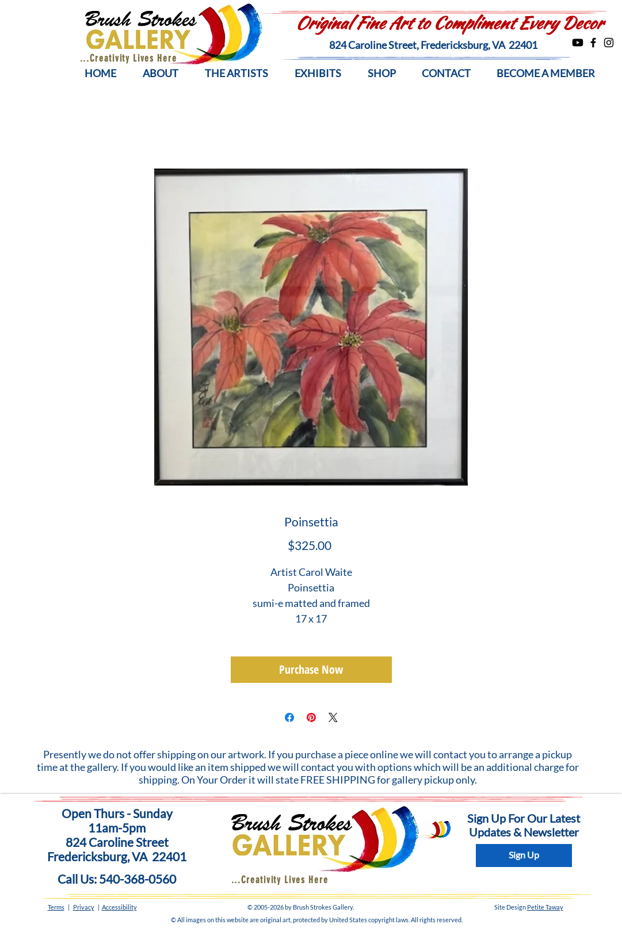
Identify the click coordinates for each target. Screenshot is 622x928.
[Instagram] (608, 42)
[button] (160, 73)
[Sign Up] (524, 855)
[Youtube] (577, 42)
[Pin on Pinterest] (311, 717)
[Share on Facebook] (289, 717)
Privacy (83, 907)
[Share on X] (333, 717)
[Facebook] (593, 42)
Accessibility (119, 907)
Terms (56, 907)
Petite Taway (545, 907)
